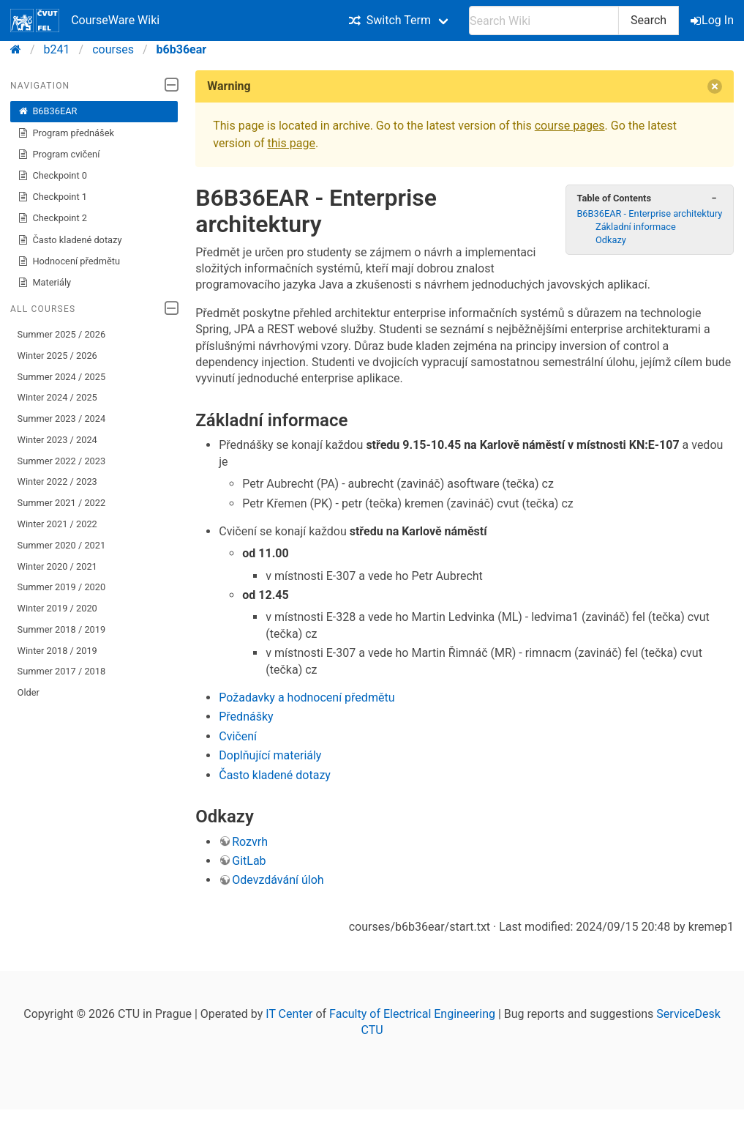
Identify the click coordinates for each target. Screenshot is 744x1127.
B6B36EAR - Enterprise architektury (649, 213)
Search (648, 20)
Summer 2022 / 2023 (62, 460)
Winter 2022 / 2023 (57, 481)
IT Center (289, 1014)
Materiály (44, 283)
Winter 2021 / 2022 (57, 523)
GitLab (249, 861)
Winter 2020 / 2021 (57, 566)
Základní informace (635, 226)
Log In (713, 20)
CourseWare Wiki (84, 20)
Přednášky (246, 717)
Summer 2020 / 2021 (62, 545)
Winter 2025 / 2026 (57, 355)
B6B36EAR (48, 111)
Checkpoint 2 (52, 218)
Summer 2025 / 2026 (62, 334)
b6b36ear (182, 49)
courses (113, 49)
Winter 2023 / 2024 (57, 439)
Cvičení (238, 736)
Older (29, 692)
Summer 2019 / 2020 (62, 586)
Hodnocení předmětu (69, 261)
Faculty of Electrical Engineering (412, 1014)
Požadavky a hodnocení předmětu (306, 697)
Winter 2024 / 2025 (57, 397)
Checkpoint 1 (52, 197)
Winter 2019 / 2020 (57, 608)
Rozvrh (250, 842)
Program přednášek (66, 133)
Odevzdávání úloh (277, 880)
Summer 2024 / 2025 (62, 376)
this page (291, 143)
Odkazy (610, 239)
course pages (570, 126)
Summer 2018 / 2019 (62, 629)
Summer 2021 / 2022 (62, 502)
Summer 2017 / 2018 (62, 671)
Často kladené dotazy (70, 240)
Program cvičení (59, 154)
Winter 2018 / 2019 (57, 650)
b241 (57, 49)
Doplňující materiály (270, 755)
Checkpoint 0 (52, 176)
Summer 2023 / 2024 (62, 418)
